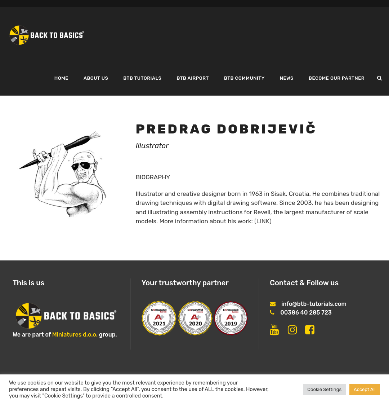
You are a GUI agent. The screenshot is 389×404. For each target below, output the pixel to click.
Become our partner (337, 78)
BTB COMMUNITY (244, 78)
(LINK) (263, 221)
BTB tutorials (142, 78)
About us (96, 78)
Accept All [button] (365, 389)
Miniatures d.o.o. (75, 334)
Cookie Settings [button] (324, 389)
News (287, 78)
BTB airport (192, 78)
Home (61, 78)
